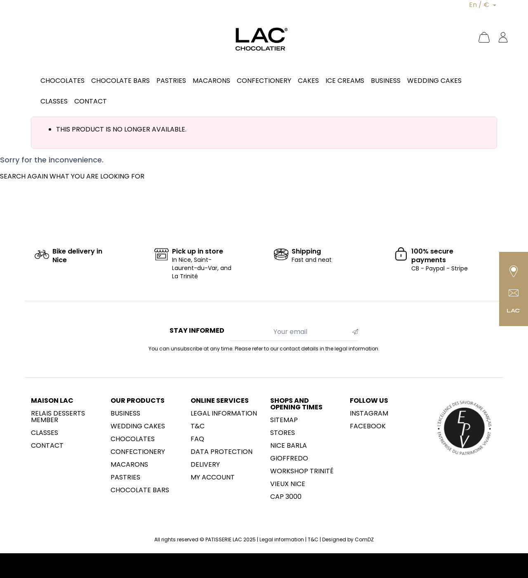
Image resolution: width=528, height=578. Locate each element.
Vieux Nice (287, 484)
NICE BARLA (288, 445)
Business (125, 413)
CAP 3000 (286, 496)
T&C (198, 426)
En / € (480, 4)
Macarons (129, 464)
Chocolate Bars (140, 490)
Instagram (369, 413)
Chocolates (133, 439)
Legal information (224, 413)
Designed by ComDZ (348, 539)
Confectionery (138, 452)
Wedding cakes (138, 426)
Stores (282, 433)
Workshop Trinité (302, 471)
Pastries (125, 477)
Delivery (205, 464)
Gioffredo (289, 458)
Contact (47, 445)
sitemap (284, 420)
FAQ (197, 439)
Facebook (368, 426)
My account (213, 477)
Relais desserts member (58, 416)
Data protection (221, 452)
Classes (44, 433)
